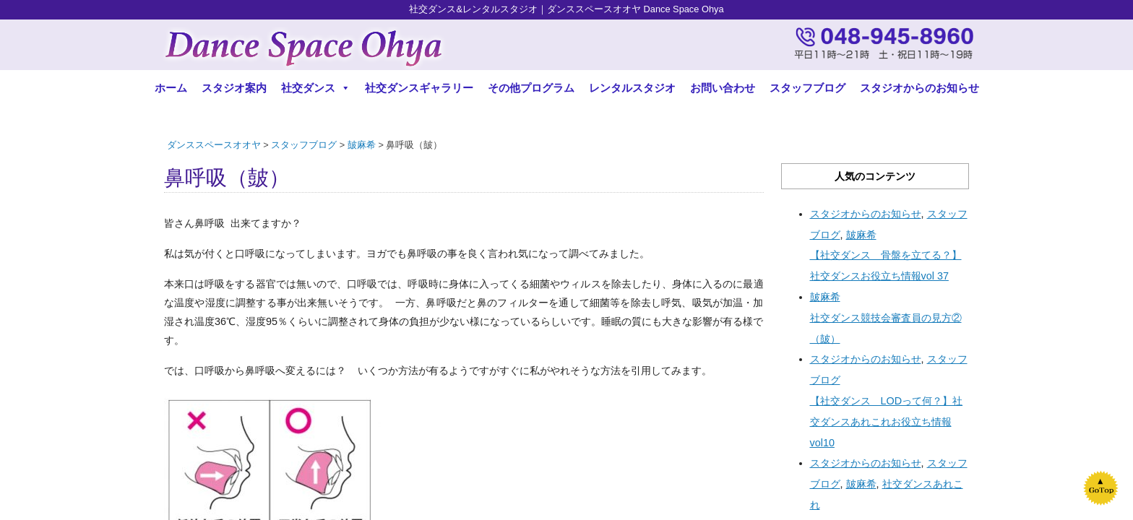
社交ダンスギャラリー (419, 88)
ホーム (171, 88)
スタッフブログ (807, 88)
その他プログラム (531, 88)
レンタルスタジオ (632, 88)
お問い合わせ (722, 88)
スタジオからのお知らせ (919, 88)
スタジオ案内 (234, 88)
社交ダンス (315, 88)
